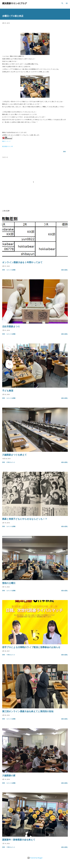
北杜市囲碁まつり (11, 326)
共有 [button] (64, 151)
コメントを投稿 (10, 270)
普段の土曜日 (8, 583)
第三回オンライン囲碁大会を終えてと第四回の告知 (27, 711)
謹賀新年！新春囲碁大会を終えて (18, 839)
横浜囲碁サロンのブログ (14, 3)
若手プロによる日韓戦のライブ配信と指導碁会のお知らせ (31, 647)
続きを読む (64, 270)
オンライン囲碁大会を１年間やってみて (22, 262)
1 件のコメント (10, 655)
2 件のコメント (10, 462)
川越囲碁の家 (8, 775)
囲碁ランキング (6, 141)
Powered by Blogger (35, 858)
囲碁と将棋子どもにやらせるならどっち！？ (24, 518)
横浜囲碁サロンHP (7, 146)
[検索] (62, 3)
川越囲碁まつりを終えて (14, 454)
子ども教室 (7, 390)
